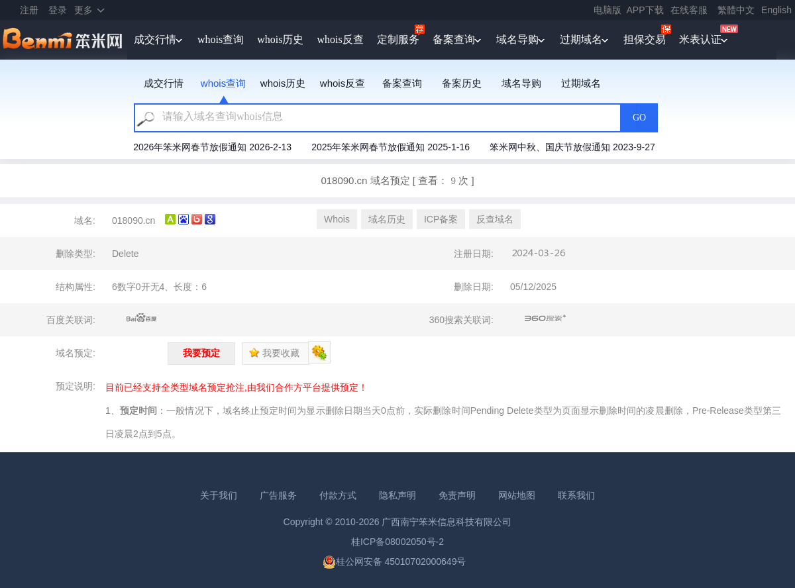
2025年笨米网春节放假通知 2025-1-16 (390, 147)
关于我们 (218, 495)
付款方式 (337, 495)
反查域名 (494, 219)
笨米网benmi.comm (63, 40)
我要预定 (201, 353)
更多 (83, 10)
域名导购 (517, 39)
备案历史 (462, 83)
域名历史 (386, 219)
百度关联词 (142, 318)
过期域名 (581, 39)
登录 (57, 10)
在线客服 (689, 10)
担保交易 (644, 39)
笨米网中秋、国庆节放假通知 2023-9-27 (572, 147)
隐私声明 (397, 495)
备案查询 (454, 39)
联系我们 (576, 495)
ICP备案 (441, 219)
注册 (29, 10)
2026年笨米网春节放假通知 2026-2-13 (212, 147)
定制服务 (398, 39)
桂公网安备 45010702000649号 (394, 561)
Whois (337, 219)
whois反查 (340, 39)
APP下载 (645, 10)
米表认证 (700, 39)
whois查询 (220, 39)
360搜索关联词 (545, 318)
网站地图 (516, 495)
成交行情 (155, 39)
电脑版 (607, 10)
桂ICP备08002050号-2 (397, 541)
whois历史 (280, 39)
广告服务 (278, 495)
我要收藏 (274, 353)
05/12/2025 (533, 286)
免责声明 (457, 495)
